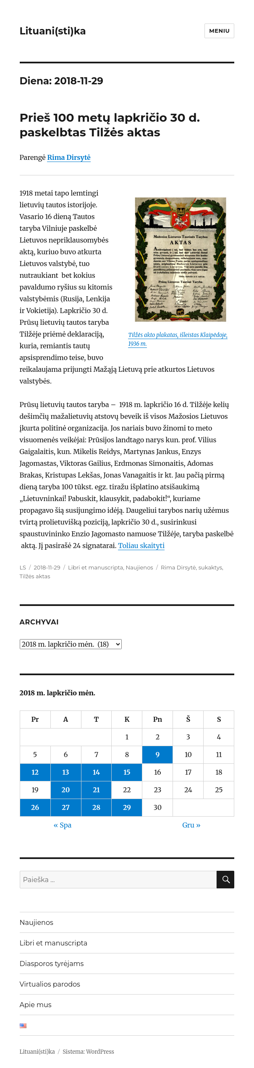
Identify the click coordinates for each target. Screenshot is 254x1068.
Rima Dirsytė (178, 567)
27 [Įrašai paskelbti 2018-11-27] (66, 807)
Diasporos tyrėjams (52, 964)
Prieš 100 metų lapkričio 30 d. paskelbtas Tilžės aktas (110, 124)
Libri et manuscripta (95, 567)
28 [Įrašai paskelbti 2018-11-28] (96, 807)
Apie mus (36, 1005)
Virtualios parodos (50, 984)
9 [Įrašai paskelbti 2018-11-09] (158, 754)
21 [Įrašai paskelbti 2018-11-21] (96, 790)
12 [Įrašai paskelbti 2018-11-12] (35, 772)
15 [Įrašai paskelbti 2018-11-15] (126, 772)
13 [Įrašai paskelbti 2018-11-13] (65, 772)
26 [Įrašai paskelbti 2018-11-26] (35, 807)
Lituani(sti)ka (53, 31)
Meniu (219, 30)
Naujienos (139, 567)
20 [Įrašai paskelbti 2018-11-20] (66, 790)
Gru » (191, 825)
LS (23, 567)
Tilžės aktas (35, 576)
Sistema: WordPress (88, 1051)
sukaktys (210, 567)
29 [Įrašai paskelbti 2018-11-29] (127, 807)
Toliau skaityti (141, 545)
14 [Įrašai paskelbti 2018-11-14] (96, 772)
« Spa (63, 825)
